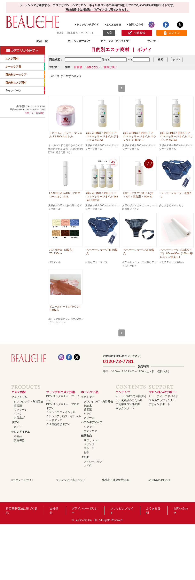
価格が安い (93, 67)
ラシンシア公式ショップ (70, 479)
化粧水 (88, 405)
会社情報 (54, 510)
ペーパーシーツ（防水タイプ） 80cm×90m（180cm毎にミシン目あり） (176, 253)
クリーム (89, 417)
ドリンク (89, 444)
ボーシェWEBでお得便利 (131, 396)
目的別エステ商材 (25, 82)
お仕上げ (19, 417)
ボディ (15, 422)
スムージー (90, 448)
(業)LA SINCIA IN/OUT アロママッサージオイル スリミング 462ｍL (176, 136)
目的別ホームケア (25, 74)
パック (18, 413)
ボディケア (90, 430)
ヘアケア (89, 426)
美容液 (18, 405)
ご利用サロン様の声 (128, 404)
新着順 (78, 67)
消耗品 (18, 436)
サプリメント (92, 440)
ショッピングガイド (121, 510)
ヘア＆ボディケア (91, 422)
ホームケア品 (25, 66)
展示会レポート (125, 408)
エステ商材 (25, 58)
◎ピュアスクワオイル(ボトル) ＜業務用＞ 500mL (138, 194)
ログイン (172, 33)
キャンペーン (25, 90)
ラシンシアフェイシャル (61, 412)
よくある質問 (153, 510)
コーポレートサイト (22, 479)
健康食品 (86, 435)
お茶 (86, 452)
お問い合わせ (180, 510)
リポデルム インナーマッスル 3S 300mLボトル (65, 134)
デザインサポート (159, 404)
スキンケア (87, 397)
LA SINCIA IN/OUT (159, 479)
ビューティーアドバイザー (165, 396)
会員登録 (136, 33)
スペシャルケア (93, 461)
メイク (88, 465)
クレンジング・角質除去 (28, 401)
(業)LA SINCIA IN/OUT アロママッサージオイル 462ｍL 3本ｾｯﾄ (102, 196)
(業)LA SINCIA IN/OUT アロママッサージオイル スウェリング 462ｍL (139, 136)
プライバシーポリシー (85, 510)
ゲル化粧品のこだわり (129, 400)
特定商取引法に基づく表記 (21, 510)
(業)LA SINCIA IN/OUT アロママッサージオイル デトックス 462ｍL (102, 136)
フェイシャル (19, 397)
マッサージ (20, 409)
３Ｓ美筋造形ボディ (58, 424)
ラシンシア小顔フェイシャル (63, 416)
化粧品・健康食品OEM (116, 479)
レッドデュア (54, 420)
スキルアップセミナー (162, 400)
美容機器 (19, 440)
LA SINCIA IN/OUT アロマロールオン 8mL (64, 194)
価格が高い (110, 67)
